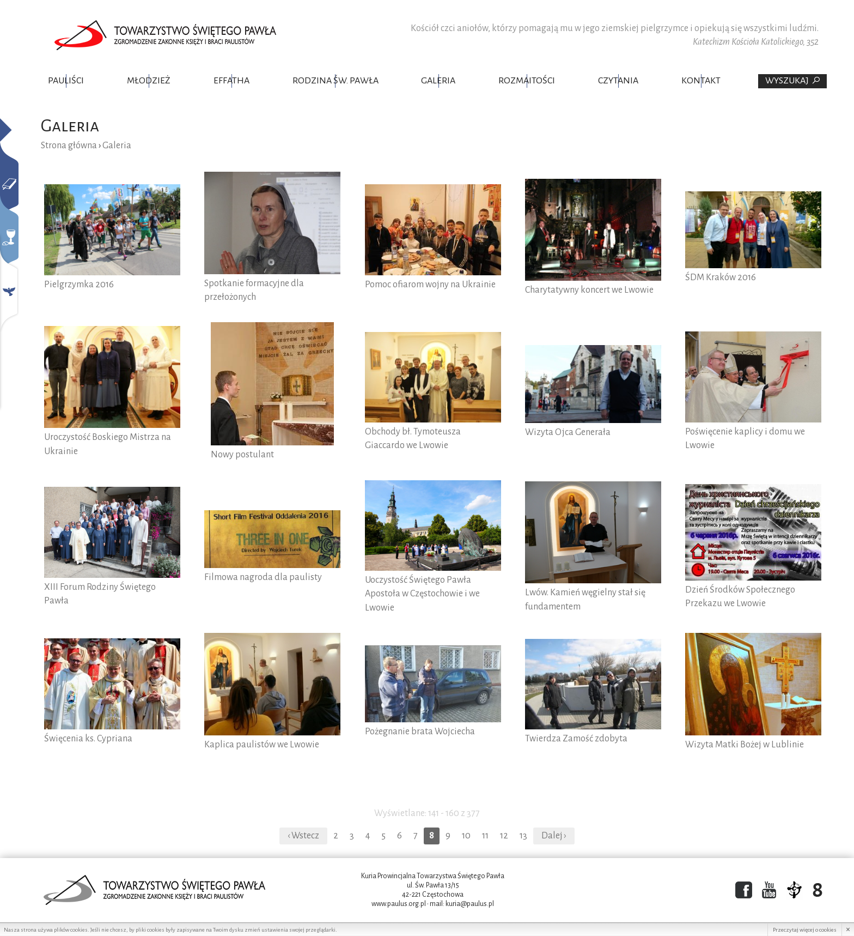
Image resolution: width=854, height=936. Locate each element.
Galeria (438, 81)
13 (523, 836)
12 (504, 836)
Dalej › (553, 836)
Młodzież (148, 81)
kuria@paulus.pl (470, 904)
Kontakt (701, 81)
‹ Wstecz (303, 836)
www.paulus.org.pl (398, 904)
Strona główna (69, 145)
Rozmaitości (526, 81)
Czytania (618, 81)
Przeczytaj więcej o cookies (805, 930)
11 (485, 836)
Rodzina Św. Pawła (335, 81)
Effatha (231, 81)
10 (466, 836)
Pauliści (66, 81)
